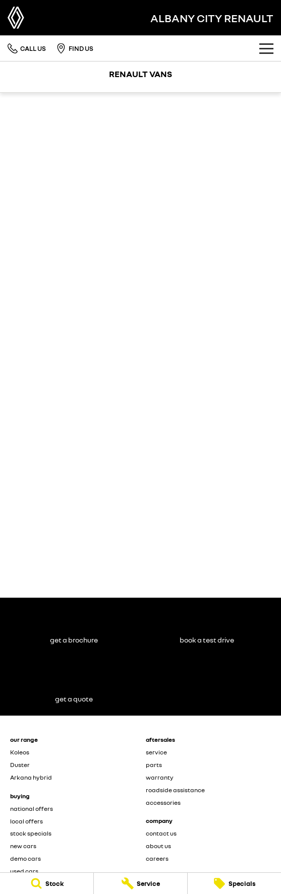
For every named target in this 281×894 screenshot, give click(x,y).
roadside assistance (175, 790)
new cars (23, 846)
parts (154, 765)
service (156, 752)
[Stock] (46, 883)
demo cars (25, 858)
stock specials (30, 833)
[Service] (140, 883)
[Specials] (234, 883)
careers (157, 858)
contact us (161, 833)
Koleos (19, 752)
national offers (31, 808)
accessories (163, 802)
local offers (26, 821)
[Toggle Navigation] (266, 48)
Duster (20, 765)
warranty (160, 777)
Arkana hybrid (31, 777)
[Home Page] (16, 17)
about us (158, 846)
